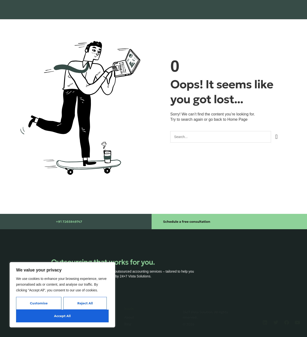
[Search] (276, 137)
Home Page (237, 119)
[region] (62, 294)
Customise (39, 303)
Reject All (85, 303)
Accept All (62, 316)
